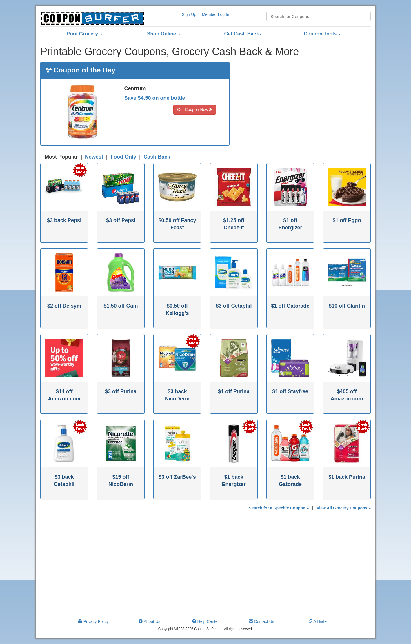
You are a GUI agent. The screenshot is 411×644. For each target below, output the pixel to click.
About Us (149, 621)
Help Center (205, 621)
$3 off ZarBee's (177, 477)
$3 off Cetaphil (234, 306)
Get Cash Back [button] (243, 34)
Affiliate (317, 621)
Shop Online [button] (163, 34)
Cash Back (156, 157)
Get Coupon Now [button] (194, 109)
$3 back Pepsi (64, 220)
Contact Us (261, 621)
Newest (94, 157)
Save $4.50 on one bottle (154, 98)
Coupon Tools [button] (322, 34)
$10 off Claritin (347, 306)
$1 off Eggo (347, 220)
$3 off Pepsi (120, 220)
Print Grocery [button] (84, 34)
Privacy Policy (93, 621)
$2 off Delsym (64, 306)
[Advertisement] (304, 102)
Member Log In (215, 14)
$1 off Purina (234, 391)
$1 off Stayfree (290, 391)
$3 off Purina (121, 391)
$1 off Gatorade (290, 306)
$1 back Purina (346, 477)
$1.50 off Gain (120, 306)
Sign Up (189, 14)
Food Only (123, 157)
